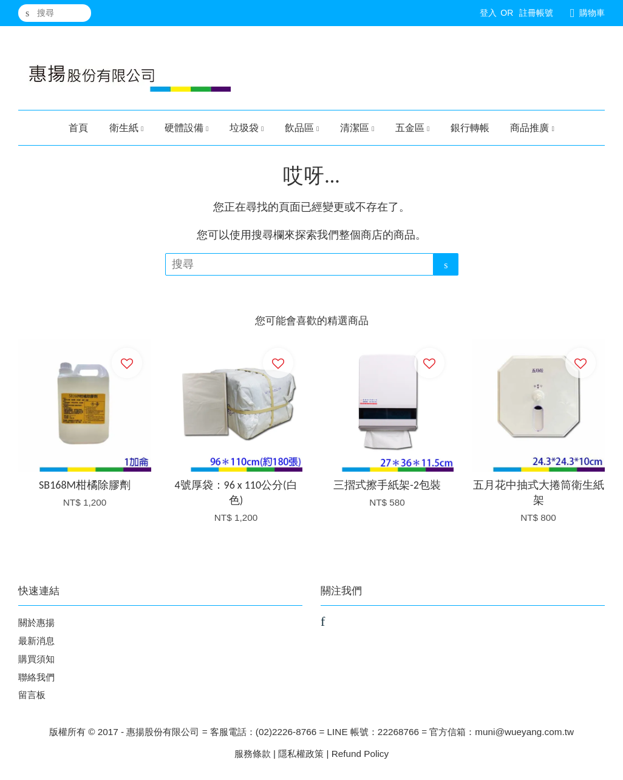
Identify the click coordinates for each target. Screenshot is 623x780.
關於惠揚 (36, 622)
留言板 (32, 695)
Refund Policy (360, 753)
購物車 (592, 13)
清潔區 (357, 128)
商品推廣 (532, 128)
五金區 (412, 128)
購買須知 (36, 659)
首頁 (78, 128)
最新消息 (36, 641)
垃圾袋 (247, 128)
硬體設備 (187, 128)
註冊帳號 (536, 13)
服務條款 (252, 753)
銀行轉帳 (470, 128)
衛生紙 (126, 128)
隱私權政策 (301, 753)
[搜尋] (54, 13)
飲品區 (302, 128)
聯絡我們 (36, 677)
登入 (488, 13)
